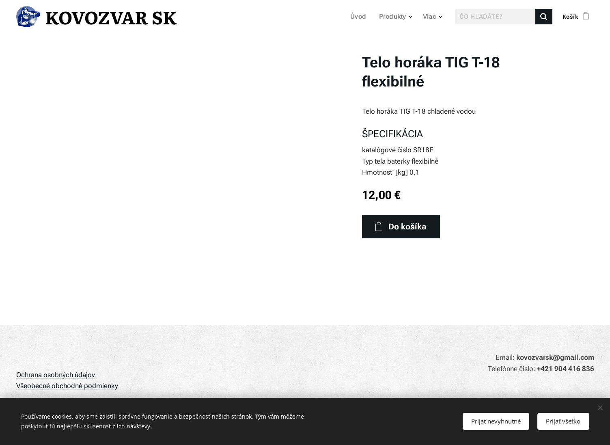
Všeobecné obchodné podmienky (67, 386)
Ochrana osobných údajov (55, 375)
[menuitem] (363, 16)
